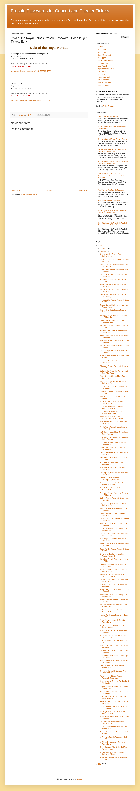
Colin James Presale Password (109, 116)
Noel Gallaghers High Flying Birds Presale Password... (112, 575)
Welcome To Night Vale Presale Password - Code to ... (111, 677)
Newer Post (15, 191)
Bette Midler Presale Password (109, 200)
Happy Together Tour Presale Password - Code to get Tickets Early (112, 212)
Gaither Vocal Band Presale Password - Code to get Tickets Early (112, 150)
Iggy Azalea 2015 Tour (106, 69)
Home (49, 191)
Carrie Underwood (104, 55)
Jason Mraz (102, 72)
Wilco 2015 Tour (103, 85)
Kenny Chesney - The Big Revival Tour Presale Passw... (113, 748)
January (103, 251)
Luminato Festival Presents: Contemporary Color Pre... (110, 479)
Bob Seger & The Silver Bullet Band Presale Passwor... (112, 712)
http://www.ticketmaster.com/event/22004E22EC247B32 (31, 71)
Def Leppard (102, 58)
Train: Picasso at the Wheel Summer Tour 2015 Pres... (113, 697)
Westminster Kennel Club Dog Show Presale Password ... (113, 484)
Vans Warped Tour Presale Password (111, 190)
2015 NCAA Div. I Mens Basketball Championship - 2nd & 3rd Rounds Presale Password (113, 176)
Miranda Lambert (104, 77)
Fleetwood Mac (103, 63)
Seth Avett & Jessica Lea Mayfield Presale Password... (112, 555)
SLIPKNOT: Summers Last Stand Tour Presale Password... (113, 407)
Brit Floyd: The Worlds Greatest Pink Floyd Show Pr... (113, 672)
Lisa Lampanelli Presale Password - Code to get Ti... (112, 723)
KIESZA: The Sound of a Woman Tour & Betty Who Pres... (114, 372)
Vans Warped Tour (104, 83)
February (103, 248)
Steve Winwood (103, 80)
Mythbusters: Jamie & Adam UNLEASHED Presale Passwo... (112, 418)
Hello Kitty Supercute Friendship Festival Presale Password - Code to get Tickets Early (112, 225)
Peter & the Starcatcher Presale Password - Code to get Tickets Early (113, 163)
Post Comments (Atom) (29, 195)
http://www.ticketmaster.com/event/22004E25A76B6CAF (31, 101)
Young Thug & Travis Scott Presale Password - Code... (112, 321)
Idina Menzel (102, 66)
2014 (100, 764)
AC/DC (100, 47)
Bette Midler (102, 50)
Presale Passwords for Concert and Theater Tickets (60, 10)
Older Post (83, 191)
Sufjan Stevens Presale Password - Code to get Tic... (112, 402)
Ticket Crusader (109, 106)
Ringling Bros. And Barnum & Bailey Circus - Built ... (112, 626)
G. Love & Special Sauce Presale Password (113, 139)
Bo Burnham (102, 52)
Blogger (79, 779)
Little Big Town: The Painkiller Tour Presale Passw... (112, 667)
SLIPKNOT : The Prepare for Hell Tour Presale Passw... (113, 636)
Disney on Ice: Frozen (105, 60)
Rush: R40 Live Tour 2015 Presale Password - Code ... (112, 489)
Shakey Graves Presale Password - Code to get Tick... (112, 753)
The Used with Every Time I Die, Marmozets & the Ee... (111, 413)
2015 (100, 245)
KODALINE (102, 74)
